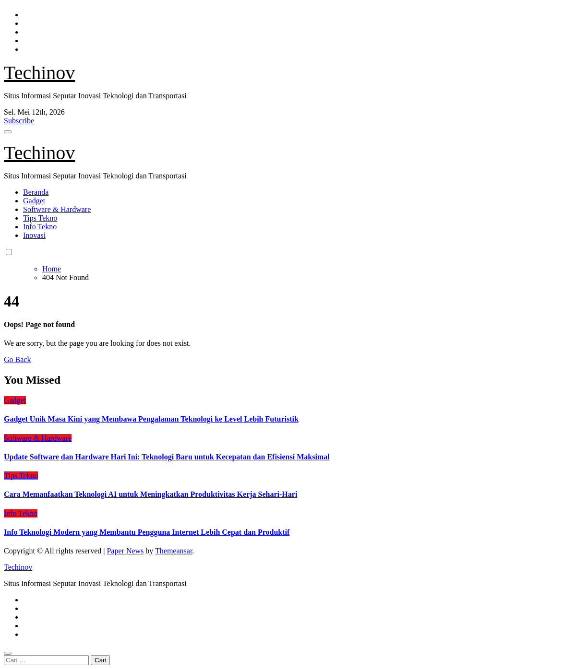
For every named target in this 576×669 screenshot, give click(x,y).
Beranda (35, 192)
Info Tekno (40, 227)
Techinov (39, 72)
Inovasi (34, 235)
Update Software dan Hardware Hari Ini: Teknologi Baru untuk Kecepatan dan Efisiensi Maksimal (167, 457)
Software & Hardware (57, 209)
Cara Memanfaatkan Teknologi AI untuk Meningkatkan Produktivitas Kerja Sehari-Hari (150, 494)
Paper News (125, 551)
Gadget (34, 201)
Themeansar (173, 551)
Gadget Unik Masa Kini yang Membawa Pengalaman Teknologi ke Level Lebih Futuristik (151, 419)
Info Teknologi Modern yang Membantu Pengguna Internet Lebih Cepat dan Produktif (146, 532)
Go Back (17, 359)
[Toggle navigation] (8, 131)
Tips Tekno (40, 218)
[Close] (8, 653)
